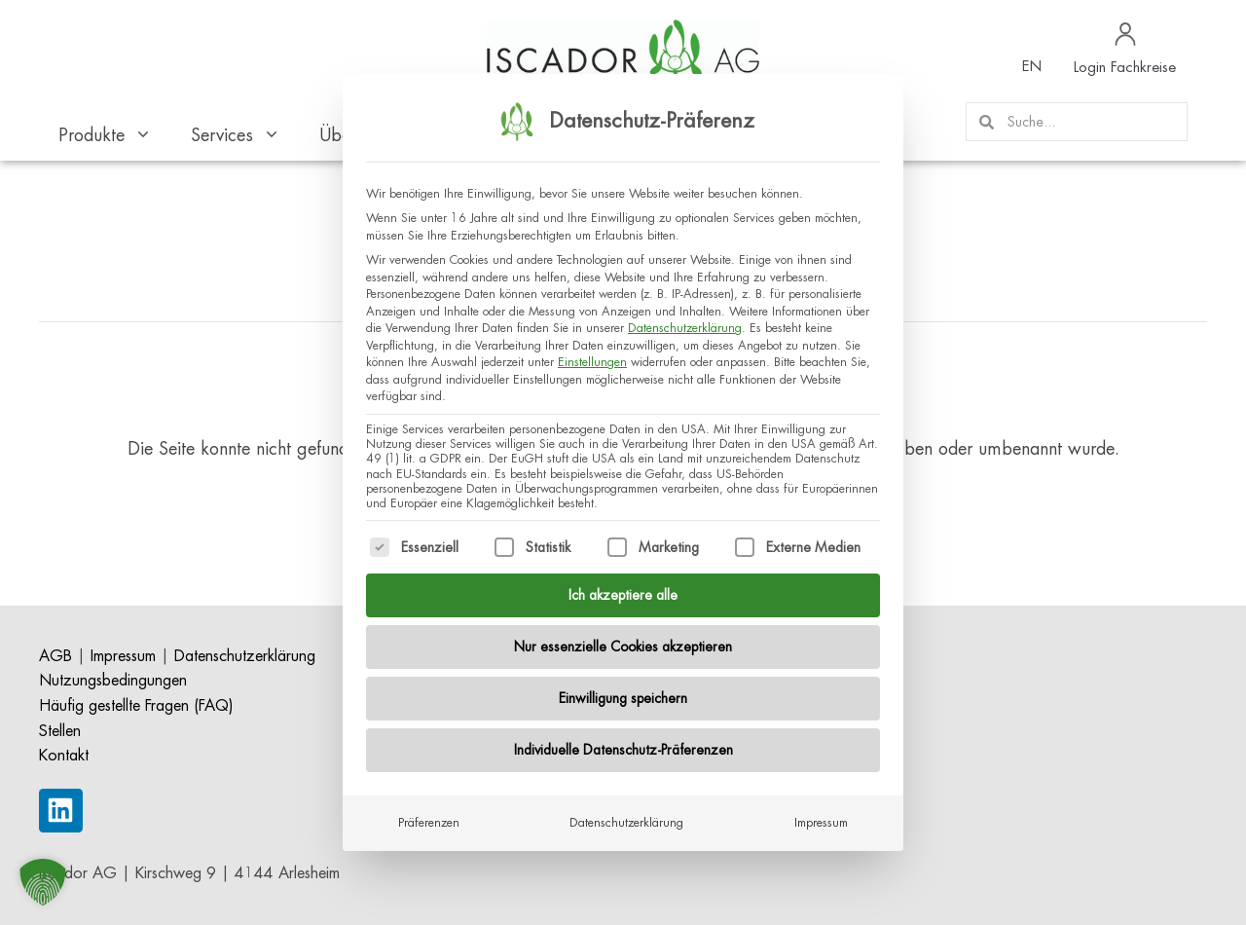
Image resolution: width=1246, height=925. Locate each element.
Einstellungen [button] (592, 356)
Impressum (821, 816)
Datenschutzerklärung (685, 322)
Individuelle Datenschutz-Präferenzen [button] (623, 743)
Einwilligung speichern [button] (623, 691)
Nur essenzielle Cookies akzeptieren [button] (623, 640)
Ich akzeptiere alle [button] (623, 588)
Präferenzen (428, 816)
